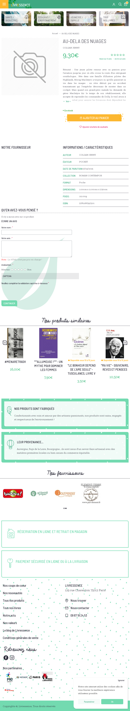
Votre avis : (6, 238)
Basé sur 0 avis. (106, 59)
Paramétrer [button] (89, 701)
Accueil (55, 33)
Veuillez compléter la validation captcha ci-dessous (24, 283)
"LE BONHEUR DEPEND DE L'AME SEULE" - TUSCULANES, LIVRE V (82, 369)
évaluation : (6, 264)
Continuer (9, 303)
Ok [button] (112, 701)
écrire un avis (120, 59)
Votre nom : (6, 227)
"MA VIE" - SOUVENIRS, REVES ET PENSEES (115, 367)
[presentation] (21, 291)
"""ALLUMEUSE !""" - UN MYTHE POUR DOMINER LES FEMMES (48, 365)
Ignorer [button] (121, 680)
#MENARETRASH (15, 361)
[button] (5, 343)
